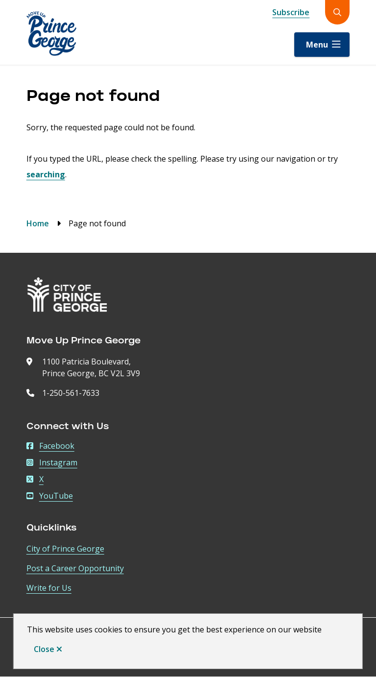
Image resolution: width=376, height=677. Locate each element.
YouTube (49, 495)
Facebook (50, 445)
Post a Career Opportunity (75, 568)
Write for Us (48, 587)
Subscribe (290, 12)
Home (37, 223)
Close (44, 649)
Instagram (51, 462)
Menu (317, 44)
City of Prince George (65, 548)
